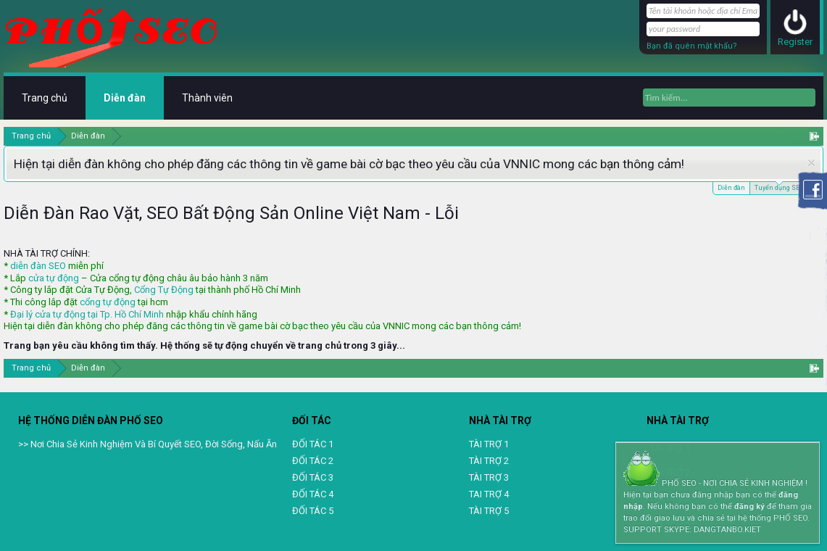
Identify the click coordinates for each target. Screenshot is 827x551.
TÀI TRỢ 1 (489, 444)
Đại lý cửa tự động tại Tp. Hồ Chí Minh (87, 314)
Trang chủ (44, 98)
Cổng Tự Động (164, 289)
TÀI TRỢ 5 (489, 510)
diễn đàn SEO (38, 265)
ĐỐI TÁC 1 (312, 444)
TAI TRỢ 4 (489, 494)
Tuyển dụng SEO (779, 186)
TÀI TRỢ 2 (489, 460)
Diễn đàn (731, 187)
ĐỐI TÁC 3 (312, 477)
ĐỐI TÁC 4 (312, 494)
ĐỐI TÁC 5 (312, 510)
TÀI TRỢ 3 (489, 477)
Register (795, 41)
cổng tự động (108, 302)
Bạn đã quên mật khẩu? (692, 46)
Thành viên (207, 98)
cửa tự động (53, 278)
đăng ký (749, 506)
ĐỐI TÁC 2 (312, 460)
